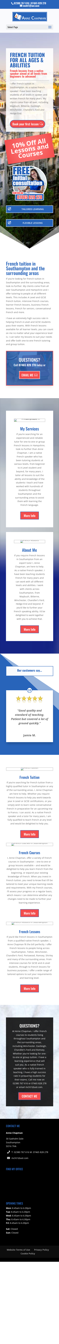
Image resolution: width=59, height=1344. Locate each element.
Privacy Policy (41, 1249)
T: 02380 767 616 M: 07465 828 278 (29, 1152)
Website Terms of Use (18, 1249)
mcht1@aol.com (19, 1158)
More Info (29, 515)
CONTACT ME (29, 1096)
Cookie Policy (28, 1253)
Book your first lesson (25, 122)
